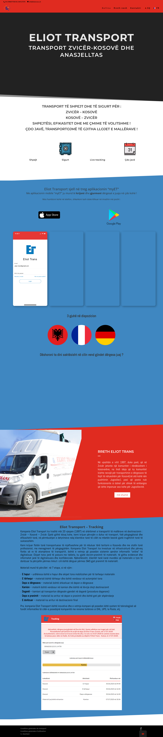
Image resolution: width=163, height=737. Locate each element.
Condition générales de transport (33, 728)
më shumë (122, 494)
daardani (26, 734)
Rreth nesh (120, 8)
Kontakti (135, 8)
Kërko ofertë (81, 69)
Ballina (106, 8)
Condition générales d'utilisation (33, 731)
